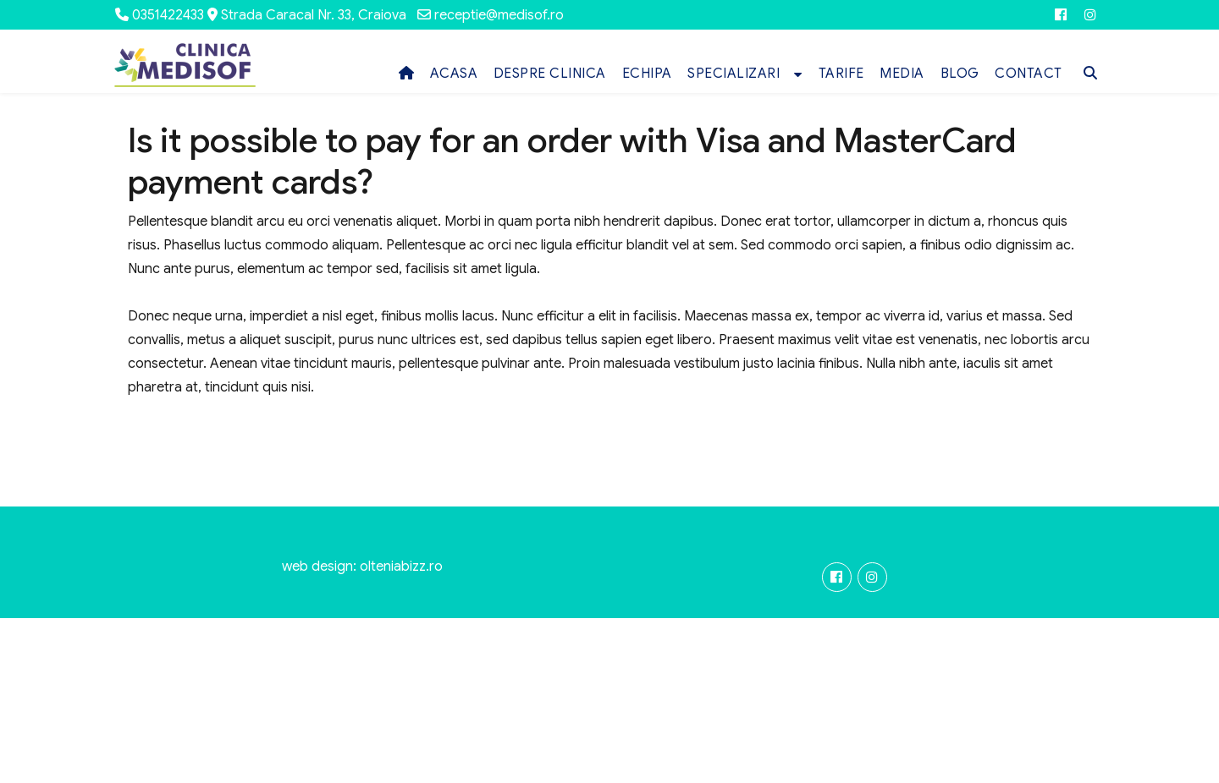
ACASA (454, 73)
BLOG (959, 73)
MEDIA (902, 73)
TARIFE (841, 73)
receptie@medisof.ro (499, 15)
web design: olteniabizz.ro (362, 566)
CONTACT (1028, 73)
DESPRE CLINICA (550, 73)
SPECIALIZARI (733, 73)
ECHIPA (647, 73)
